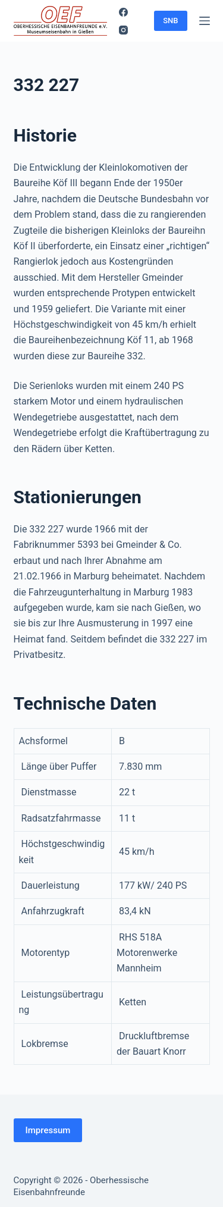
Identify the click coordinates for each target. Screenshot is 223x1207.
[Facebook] (123, 12)
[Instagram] (123, 30)
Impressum (48, 1130)
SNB (170, 20)
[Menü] (204, 20)
